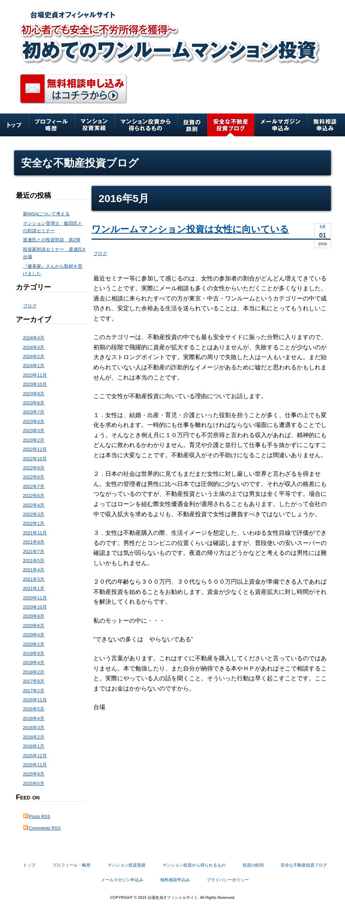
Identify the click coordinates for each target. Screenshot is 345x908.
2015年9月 (33, 774)
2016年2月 (33, 737)
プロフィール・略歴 (51, 125)
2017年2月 (33, 690)
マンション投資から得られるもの (145, 125)
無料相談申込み (326, 125)
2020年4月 (33, 635)
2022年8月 (33, 477)
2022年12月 (35, 449)
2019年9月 (33, 653)
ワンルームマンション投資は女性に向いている (190, 229)
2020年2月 (33, 644)
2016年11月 (35, 700)
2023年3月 (33, 430)
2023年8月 (33, 403)
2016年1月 (33, 746)
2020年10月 (35, 607)
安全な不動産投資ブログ (231, 125)
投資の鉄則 (192, 125)
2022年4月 (33, 505)
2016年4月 (33, 718)
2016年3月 (33, 727)
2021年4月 (33, 570)
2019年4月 (33, 662)
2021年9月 (33, 542)
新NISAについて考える (46, 214)
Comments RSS (45, 828)
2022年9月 (33, 468)
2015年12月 (35, 755)
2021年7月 (33, 551)
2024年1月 (33, 365)
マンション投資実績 (94, 125)
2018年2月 (33, 672)
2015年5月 (33, 783)
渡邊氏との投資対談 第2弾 (51, 240)
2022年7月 (33, 486)
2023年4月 (33, 421)
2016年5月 (33, 709)
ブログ (100, 253)
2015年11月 (35, 765)
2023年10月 (35, 384)
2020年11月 (35, 598)
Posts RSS (39, 816)
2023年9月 (33, 393)
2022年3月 (33, 514)
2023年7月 (33, 412)
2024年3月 (33, 347)
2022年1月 (33, 523)
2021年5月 (33, 560)
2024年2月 (33, 356)
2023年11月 (35, 375)
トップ (14, 125)
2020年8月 (33, 616)
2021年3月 (33, 579)
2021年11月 (35, 533)
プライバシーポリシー (228, 879)
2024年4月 (33, 338)
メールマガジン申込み (281, 125)
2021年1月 (33, 588)
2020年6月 (33, 625)
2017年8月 (33, 681)
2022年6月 (33, 495)
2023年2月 (33, 440)
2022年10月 (35, 458)
